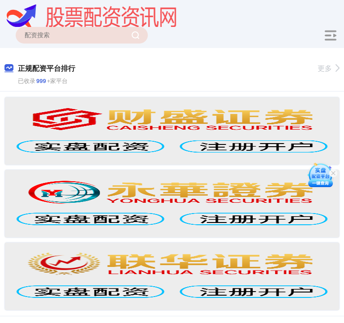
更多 (329, 68)
